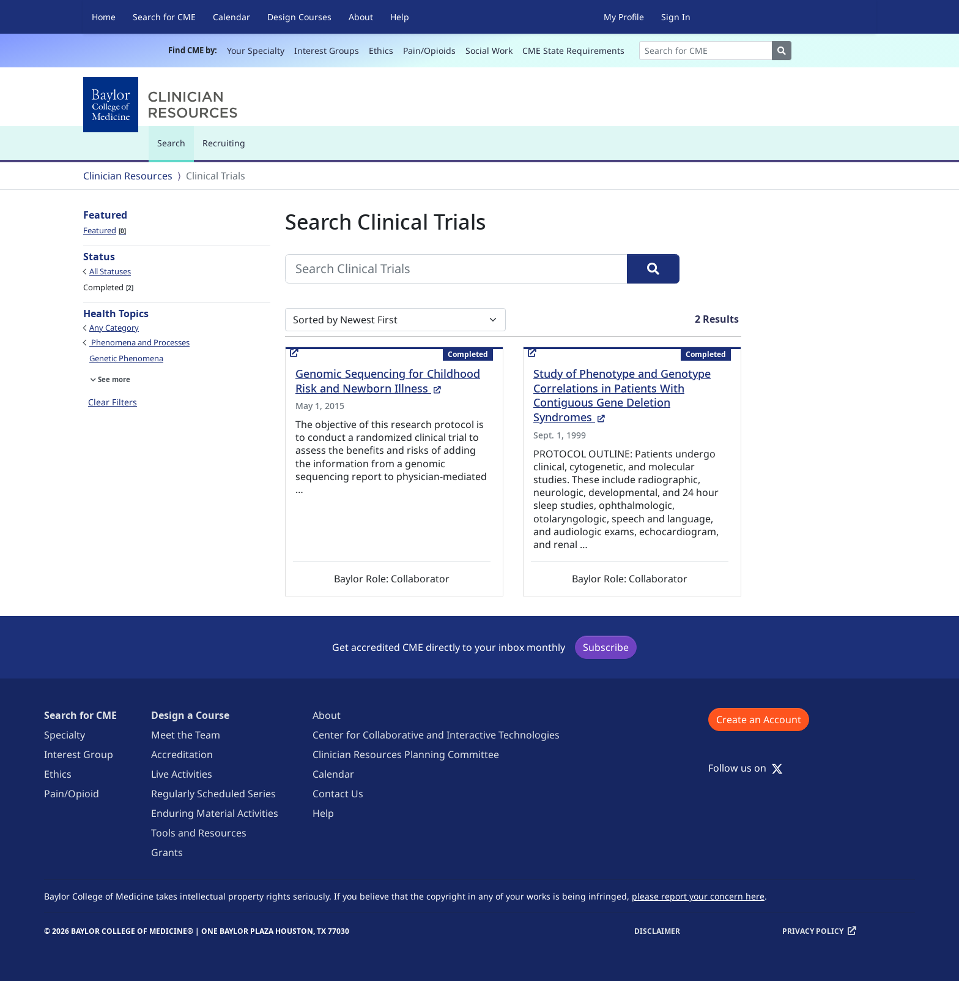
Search (174, 148)
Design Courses (299, 17)
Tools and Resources (198, 833)
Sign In (676, 17)
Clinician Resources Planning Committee (406, 754)
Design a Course (190, 715)
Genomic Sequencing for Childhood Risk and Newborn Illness (387, 381)
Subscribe (606, 647)
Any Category (114, 327)
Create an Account (758, 719)
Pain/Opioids (429, 50)
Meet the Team (185, 735)
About (361, 17)
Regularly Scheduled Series (213, 793)
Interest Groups (326, 50)
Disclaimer (657, 931)
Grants (167, 852)
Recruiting (223, 143)
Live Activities (181, 774)
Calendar (231, 17)
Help (399, 17)
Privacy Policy (812, 931)
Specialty (64, 735)
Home (104, 17)
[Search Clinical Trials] (456, 269)
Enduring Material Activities (214, 813)
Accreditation (182, 754)
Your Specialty (255, 50)
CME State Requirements (573, 50)
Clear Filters (112, 402)
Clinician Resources (127, 175)
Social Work (489, 50)
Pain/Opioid (71, 793)
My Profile (624, 17)
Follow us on (745, 768)
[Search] (705, 50)
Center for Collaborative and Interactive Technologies (436, 735)
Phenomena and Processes (139, 342)
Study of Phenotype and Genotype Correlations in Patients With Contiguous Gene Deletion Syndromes (622, 395)
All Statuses (110, 271)
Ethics (381, 50)
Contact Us (338, 793)
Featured (104, 230)
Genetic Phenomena (126, 358)
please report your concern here (698, 896)
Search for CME (164, 17)
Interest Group (78, 754)
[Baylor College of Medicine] (162, 104)
